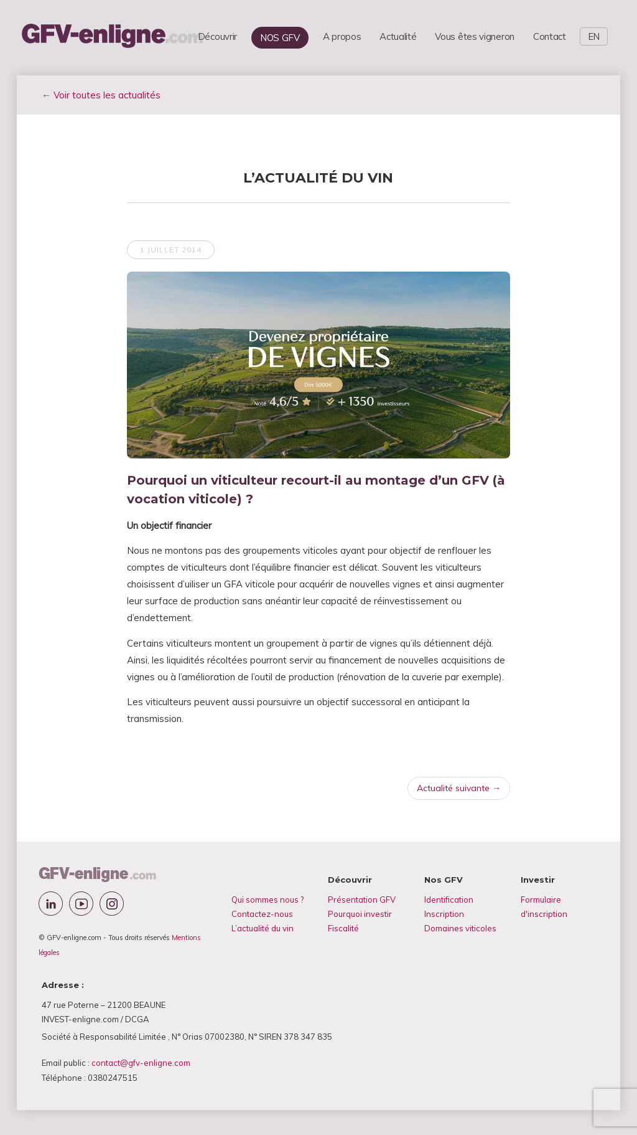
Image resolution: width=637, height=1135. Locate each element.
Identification (448, 900)
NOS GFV (280, 38)
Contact (549, 36)
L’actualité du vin (262, 928)
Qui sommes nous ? (267, 900)
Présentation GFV (362, 900)
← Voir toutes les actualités (101, 95)
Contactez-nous (262, 914)
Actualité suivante (459, 788)
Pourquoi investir (360, 914)
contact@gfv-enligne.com (140, 1063)
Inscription (444, 914)
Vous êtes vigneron (474, 36)
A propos (342, 36)
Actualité (397, 36)
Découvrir (217, 36)
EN (594, 36)
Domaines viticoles (460, 928)
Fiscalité (343, 928)
